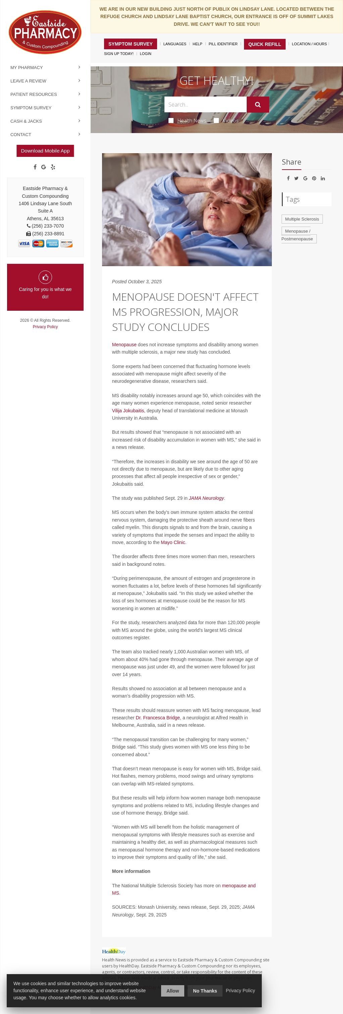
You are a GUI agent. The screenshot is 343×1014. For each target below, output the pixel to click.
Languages (174, 44)
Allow (172, 991)
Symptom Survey (30, 107)
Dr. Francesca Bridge (158, 717)
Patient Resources (33, 94)
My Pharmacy (26, 67)
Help (197, 44)
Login (145, 54)
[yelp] (53, 167)
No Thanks (205, 991)
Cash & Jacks (26, 121)
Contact (20, 134)
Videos (226, 120)
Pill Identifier (223, 44)
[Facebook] (35, 167)
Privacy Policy (45, 326)
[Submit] (258, 105)
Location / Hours (309, 44)
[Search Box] (205, 104)
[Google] (43, 167)
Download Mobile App (45, 151)
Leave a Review (28, 80)
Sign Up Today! (119, 54)
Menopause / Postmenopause (297, 235)
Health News (187, 120)
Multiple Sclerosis (302, 219)
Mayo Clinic (173, 542)
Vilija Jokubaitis (128, 410)
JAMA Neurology (206, 498)
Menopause (124, 344)
